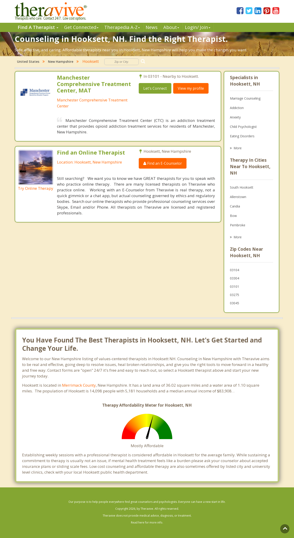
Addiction (237, 108)
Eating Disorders (242, 136)
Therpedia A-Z (122, 27)
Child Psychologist (243, 126)
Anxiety (235, 117)
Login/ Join (197, 27)
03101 (234, 286)
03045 (234, 303)
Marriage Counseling (245, 98)
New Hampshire (60, 61)
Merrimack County (79, 385)
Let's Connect (155, 88)
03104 (234, 270)
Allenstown (238, 197)
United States (28, 61)
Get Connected (81, 27)
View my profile (191, 88)
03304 (234, 278)
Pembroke (237, 225)
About (171, 27)
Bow (233, 215)
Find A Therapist (38, 27)
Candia (235, 206)
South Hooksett (241, 187)
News (152, 27)
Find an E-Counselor (162, 163)
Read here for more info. (147, 522)
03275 (234, 295)
